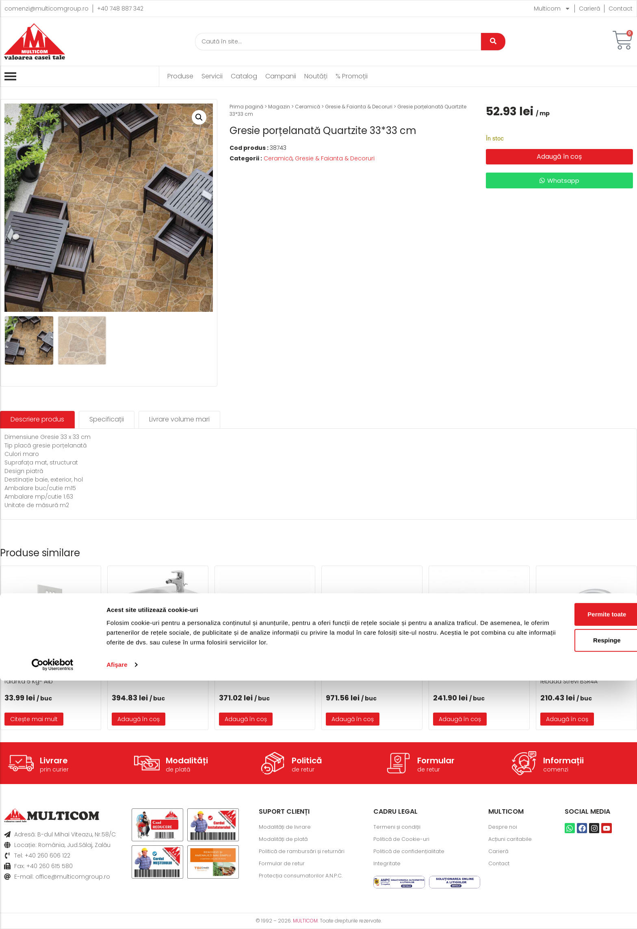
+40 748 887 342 (120, 8)
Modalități (187, 760)
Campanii (280, 76)
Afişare (117, 913)
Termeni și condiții (399, 827)
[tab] (37, 419)
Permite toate (569, 862)
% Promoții (352, 76)
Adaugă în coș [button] (138, 719)
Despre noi (504, 827)
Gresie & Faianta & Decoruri (358, 106)
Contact (621, 8)
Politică (307, 760)
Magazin (279, 106)
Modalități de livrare (287, 827)
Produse (180, 76)
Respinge (569, 888)
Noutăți (315, 76)
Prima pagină (246, 106)
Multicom (552, 8)
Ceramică (307, 106)
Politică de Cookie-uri (404, 839)
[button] (199, 117)
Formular (436, 760)
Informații (563, 760)
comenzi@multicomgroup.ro (46, 8)
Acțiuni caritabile (512, 839)
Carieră (589, 8)
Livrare (54, 760)
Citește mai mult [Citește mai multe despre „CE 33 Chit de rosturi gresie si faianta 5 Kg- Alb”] (34, 719)
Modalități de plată (286, 839)
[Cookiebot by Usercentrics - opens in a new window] (52, 913)
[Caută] (338, 41)
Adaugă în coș (559, 156)
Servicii (212, 76)
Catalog (244, 76)
